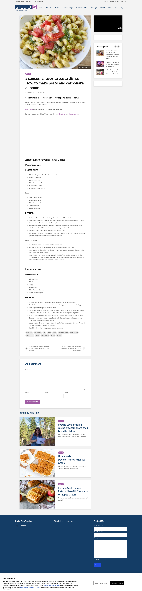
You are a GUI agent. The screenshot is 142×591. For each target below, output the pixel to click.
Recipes (57, 8)
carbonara (29, 333)
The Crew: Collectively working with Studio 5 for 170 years (112, 64)
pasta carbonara (63, 333)
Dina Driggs (29, 109)
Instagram (20, 1)
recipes (59, 335)
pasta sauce (29, 335)
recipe (53, 335)
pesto (37, 335)
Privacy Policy (56, 585)
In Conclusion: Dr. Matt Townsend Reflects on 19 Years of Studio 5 (113, 72)
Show (40, 8)
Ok (140, 575)
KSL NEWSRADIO (114, 1)
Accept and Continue (117, 583)
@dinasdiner (61, 114)
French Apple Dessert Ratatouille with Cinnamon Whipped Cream (73, 491)
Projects (48, 8)
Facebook (29, 1)
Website (67, 392)
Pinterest (39, 1)
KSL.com (123, 1)
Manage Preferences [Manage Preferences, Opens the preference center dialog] (101, 583)
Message (99, 538)
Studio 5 (23, 526)
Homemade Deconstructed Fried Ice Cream (71, 459)
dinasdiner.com (74, 114)
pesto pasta (45, 335)
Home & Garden (81, 8)
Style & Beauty (105, 8)
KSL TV (106, 1)
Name (27, 392)
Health (116, 8)
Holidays (94, 8)
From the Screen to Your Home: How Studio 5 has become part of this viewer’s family (112, 54)
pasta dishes (74, 333)
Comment (28, 369)
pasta (54, 333)
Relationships (68, 8)
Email (47, 392)
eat (44, 333)
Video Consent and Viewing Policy (29, 587)
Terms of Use (47, 585)
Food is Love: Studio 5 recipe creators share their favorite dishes (73, 428)
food (49, 333)
